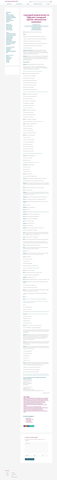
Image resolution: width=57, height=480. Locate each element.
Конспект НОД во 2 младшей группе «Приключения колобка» (35, 402)
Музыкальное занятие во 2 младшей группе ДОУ (32, 406)
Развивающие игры (29, 419)
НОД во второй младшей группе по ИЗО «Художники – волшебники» (36, 398)
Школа (28, 3)
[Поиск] (51, 2)
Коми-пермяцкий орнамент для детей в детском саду (33, 403)
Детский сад (9, 3)
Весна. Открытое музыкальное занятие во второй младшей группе (36, 407)
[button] (24, 426)
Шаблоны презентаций (38, 3)
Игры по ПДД (28, 420)
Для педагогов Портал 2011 (11, 1)
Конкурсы (48, 3)
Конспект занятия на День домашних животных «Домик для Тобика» (36, 400)
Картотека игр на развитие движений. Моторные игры (33, 409)
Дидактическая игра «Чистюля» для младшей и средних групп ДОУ (36, 399)
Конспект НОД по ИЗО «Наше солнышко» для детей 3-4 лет (34, 401)
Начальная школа (19, 3)
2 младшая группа (29, 421)
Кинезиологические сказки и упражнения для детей (33, 408)
